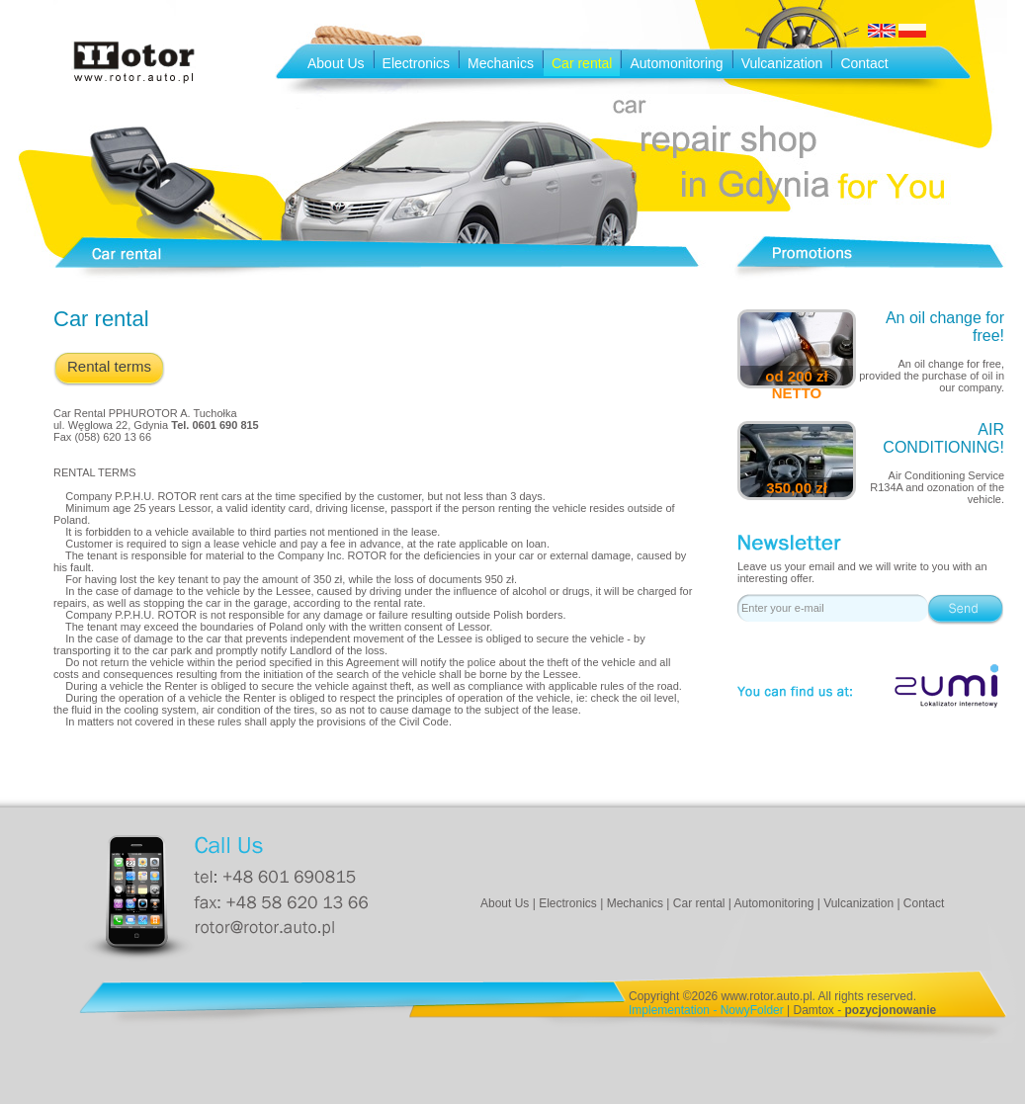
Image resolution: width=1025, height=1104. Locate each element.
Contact (864, 63)
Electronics (416, 63)
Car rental (582, 63)
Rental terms (109, 366)
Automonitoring (676, 63)
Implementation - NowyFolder (706, 1010)
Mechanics (501, 63)
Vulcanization (782, 63)
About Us (336, 63)
